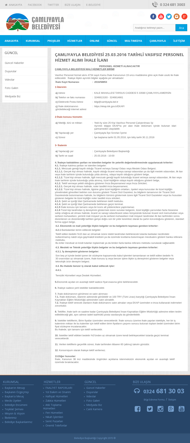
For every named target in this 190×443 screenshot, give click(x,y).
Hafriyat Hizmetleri (56, 396)
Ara (181, 28)
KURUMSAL (33, 41)
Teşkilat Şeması (14, 409)
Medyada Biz (12, 96)
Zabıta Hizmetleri (55, 400)
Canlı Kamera (94, 409)
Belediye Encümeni (16, 405)
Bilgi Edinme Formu (154, 399)
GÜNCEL (112, 41)
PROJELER (54, 41)
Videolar (9, 79)
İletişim (172, 399)
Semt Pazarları (54, 421)
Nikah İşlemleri (54, 417)
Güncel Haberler (14, 63)
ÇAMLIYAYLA (158, 41)
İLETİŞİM (179, 41)
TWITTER (53, 4)
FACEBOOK (35, 4)
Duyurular (11, 71)
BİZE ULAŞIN (72, 4)
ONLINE (94, 41)
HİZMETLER (74, 41)
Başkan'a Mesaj (14, 396)
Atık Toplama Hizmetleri (52, 406)
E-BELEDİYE (93, 4)
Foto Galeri (11, 88)
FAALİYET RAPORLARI (58, 388)
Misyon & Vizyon (15, 413)
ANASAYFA (13, 4)
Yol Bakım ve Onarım (58, 392)
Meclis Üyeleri (13, 400)
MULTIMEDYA (133, 41)
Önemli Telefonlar (56, 425)
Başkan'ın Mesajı (15, 388)
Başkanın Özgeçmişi (17, 392)
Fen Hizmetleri (54, 412)
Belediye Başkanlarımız (18, 422)
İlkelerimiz (11, 417)
